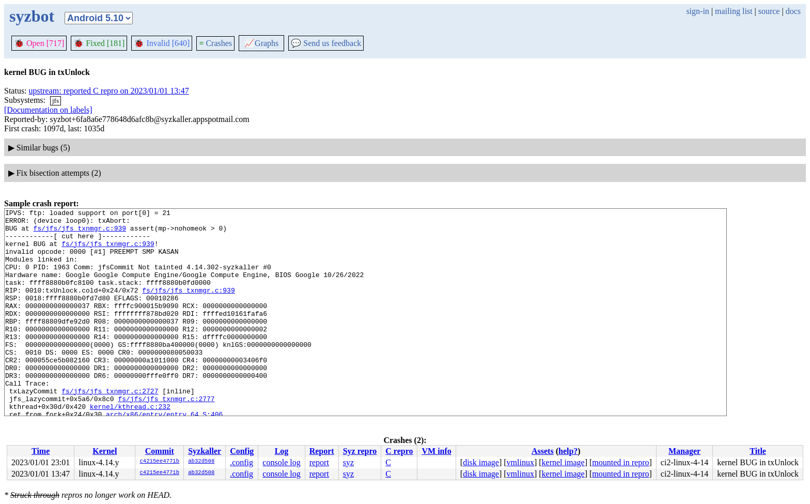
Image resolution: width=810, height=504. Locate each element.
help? (568, 451)
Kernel (104, 451)
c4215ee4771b (159, 461)
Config (242, 451)
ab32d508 (201, 461)
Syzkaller (204, 451)
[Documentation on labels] (48, 109)
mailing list (733, 11)
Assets (543, 451)
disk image (481, 462)
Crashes (215, 43)
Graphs (261, 43)
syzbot (31, 16)
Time (41, 451)
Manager (684, 451)
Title (758, 451)
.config (241, 462)
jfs (55, 100)
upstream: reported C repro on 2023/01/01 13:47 (109, 90)
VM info (436, 451)
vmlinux (520, 462)
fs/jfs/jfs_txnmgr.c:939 (80, 232)
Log (282, 451)
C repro (399, 451)
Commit (159, 451)
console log (281, 462)
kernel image (563, 462)
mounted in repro (620, 462)
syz (348, 462)
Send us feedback (326, 43)
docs (793, 11)
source (769, 11)
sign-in (697, 11)
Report (321, 451)
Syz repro (360, 451)
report (319, 462)
